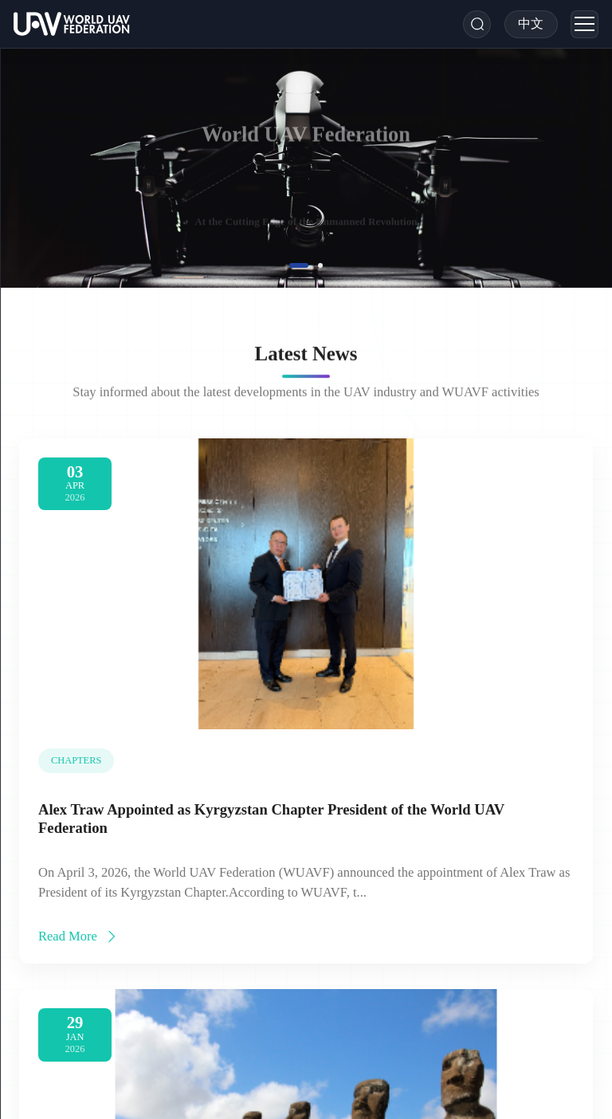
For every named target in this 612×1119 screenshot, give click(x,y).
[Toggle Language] (531, 24)
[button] (298, 265)
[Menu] (584, 24)
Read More (79, 943)
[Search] (477, 24)
